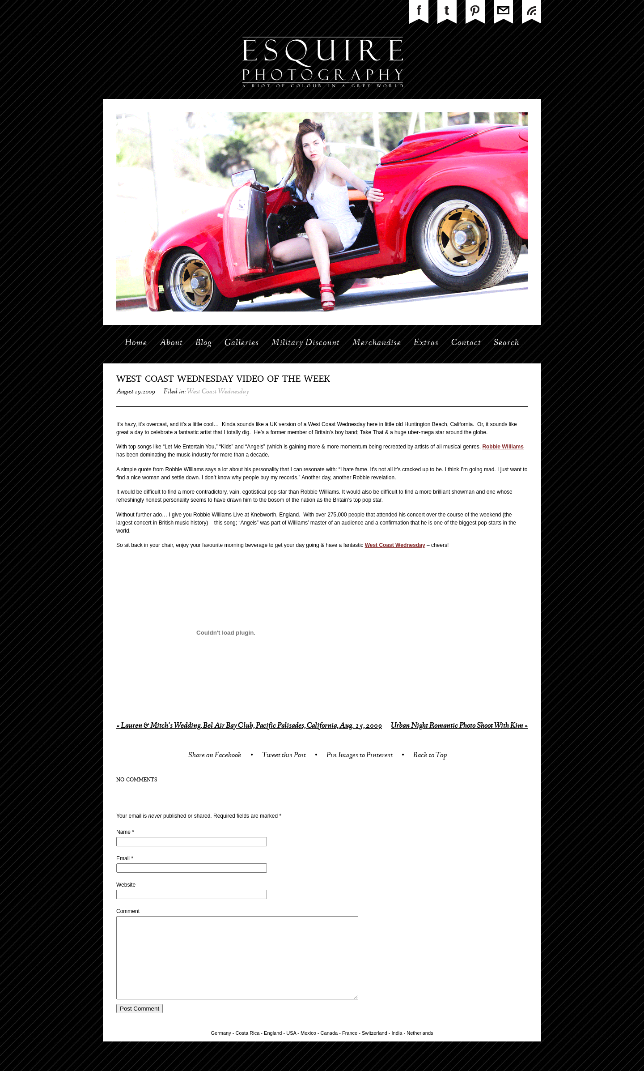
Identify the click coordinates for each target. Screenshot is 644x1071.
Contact (466, 343)
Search (506, 343)
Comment (128, 911)
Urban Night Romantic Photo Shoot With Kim (459, 726)
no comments (136, 780)
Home (136, 343)
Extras (426, 343)
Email (123, 858)
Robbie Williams (503, 447)
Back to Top (430, 756)
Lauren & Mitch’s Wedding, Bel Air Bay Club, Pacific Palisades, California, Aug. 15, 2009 (249, 726)
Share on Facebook (215, 756)
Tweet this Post (284, 756)
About (171, 343)
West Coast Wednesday (218, 392)
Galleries (242, 343)
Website (126, 885)
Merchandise (376, 343)
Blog (203, 343)
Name (123, 832)
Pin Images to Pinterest (359, 756)
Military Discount (305, 343)
